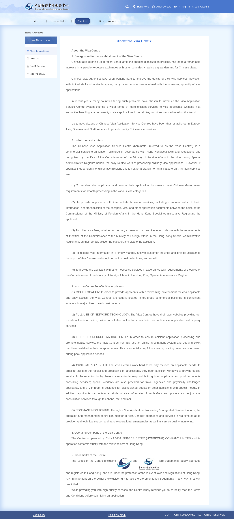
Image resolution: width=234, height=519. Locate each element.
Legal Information (36, 66)
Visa (36, 21)
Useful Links (59, 21)
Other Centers (163, 6)
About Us (82, 21)
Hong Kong (143, 6)
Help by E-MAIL (36, 74)
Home (28, 32)
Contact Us (33, 58)
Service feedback (107, 21)
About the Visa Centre (38, 51)
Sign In (186, 6)
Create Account (200, 6)
